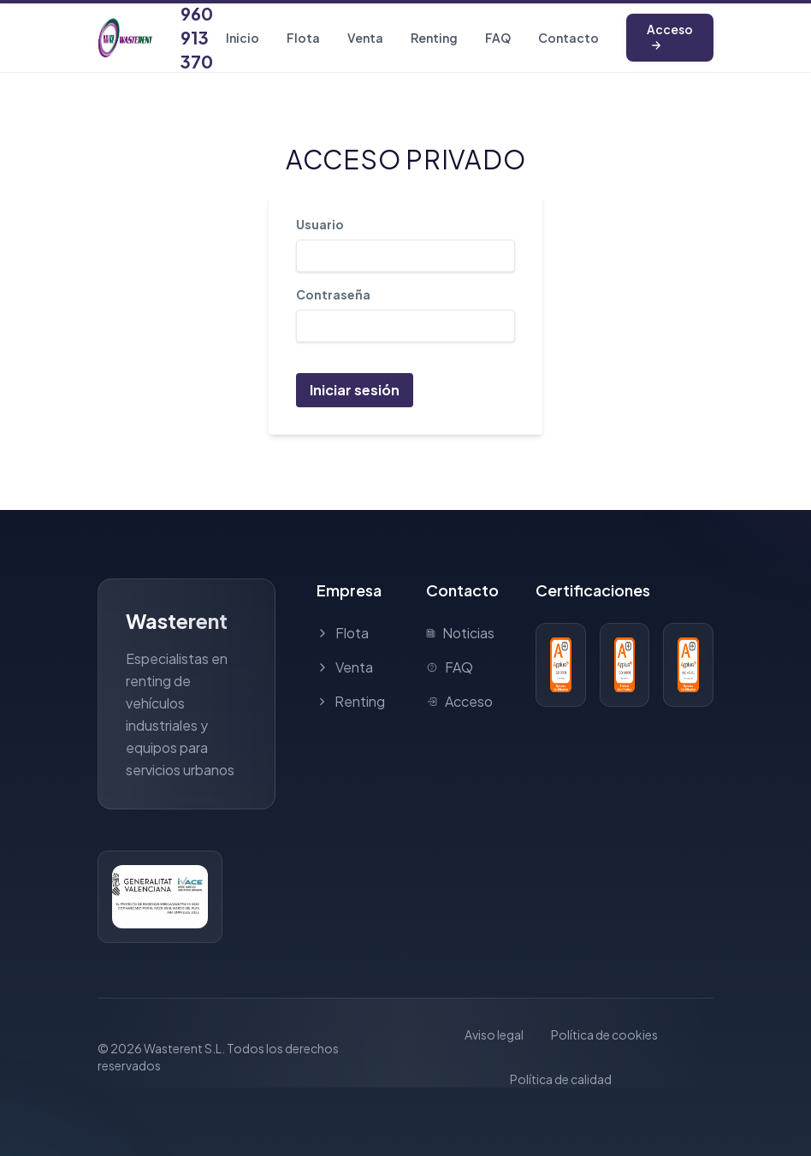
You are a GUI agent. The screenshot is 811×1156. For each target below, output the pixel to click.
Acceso (670, 36)
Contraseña (333, 294)
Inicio (242, 37)
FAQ (498, 37)
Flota (303, 37)
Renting (434, 37)
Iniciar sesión (355, 390)
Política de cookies (604, 1034)
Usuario (320, 224)
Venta (365, 37)
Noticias (460, 633)
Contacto (568, 37)
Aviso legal (494, 1034)
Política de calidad (561, 1079)
